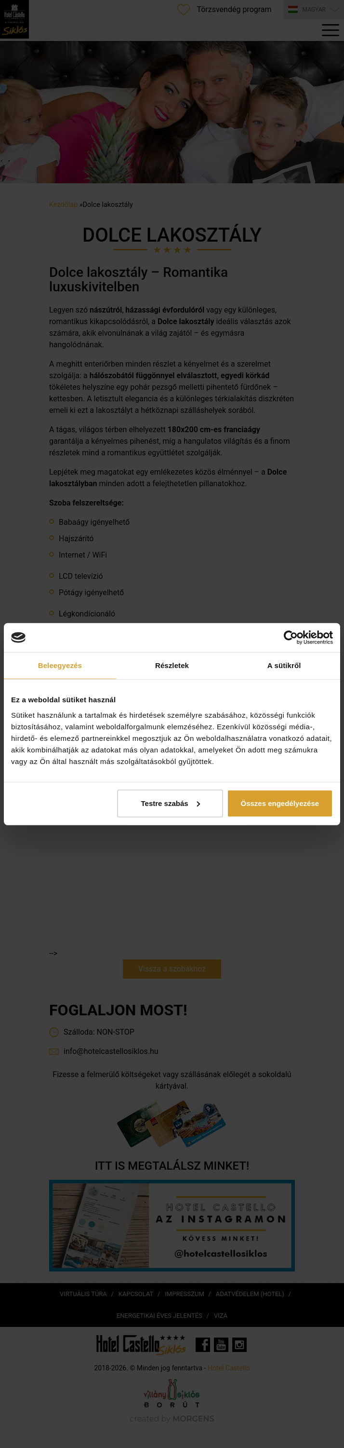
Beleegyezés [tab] (60, 665)
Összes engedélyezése (279, 803)
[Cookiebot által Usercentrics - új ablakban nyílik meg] (291, 637)
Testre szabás (170, 803)
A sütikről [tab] (284, 665)
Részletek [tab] (172, 665)
